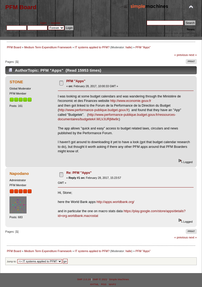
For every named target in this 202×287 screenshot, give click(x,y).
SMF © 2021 (100, 279)
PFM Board (21, 7)
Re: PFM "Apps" (79, 173)
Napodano (19, 173)
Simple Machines (119, 279)
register (55, 22)
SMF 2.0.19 (84, 279)
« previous (181, 54)
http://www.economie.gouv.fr (130, 101)
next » (193, 54)
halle (128, 47)
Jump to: (12, 261)
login (43, 22)
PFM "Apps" (75, 81)
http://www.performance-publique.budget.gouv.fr (94, 110)
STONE (16, 82)
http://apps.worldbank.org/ (115, 202)
